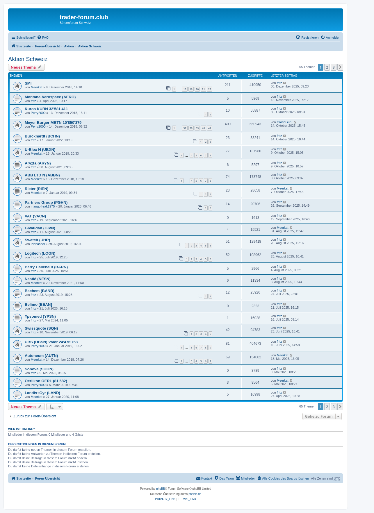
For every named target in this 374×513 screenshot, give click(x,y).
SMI (28, 83)
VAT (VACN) (35, 216)
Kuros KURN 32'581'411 (46, 109)
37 (184, 128)
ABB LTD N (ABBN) (42, 175)
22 (209, 89)
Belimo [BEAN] (38, 304)
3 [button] (334, 67)
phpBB (160, 488)
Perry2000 (38, 113)
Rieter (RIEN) (36, 189)
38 (191, 128)
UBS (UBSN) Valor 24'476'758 (51, 342)
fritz (279, 83)
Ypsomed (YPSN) (40, 316)
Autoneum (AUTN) (41, 355)
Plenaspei (38, 244)
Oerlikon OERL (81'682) (46, 381)
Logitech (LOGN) (40, 253)
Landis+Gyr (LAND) (42, 393)
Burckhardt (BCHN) (42, 136)
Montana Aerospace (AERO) (50, 97)
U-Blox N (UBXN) (40, 149)
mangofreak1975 (43, 206)
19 (191, 89)
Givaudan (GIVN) (40, 228)
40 (203, 128)
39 (197, 128)
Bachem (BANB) (39, 291)
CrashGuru (285, 122)
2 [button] (327, 67)
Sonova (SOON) (39, 369)
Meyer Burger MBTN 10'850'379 (53, 122)
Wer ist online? (21, 429)
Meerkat (36, 87)
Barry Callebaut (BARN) (46, 267)
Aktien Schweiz (28, 59)
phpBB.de (194, 494)
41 (209, 128)
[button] (340, 67)
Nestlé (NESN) (38, 279)
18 (184, 89)
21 (203, 89)
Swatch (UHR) (37, 240)
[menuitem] (43, 37)
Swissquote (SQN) (41, 328)
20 (197, 89)
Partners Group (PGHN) (46, 202)
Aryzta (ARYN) (38, 163)
